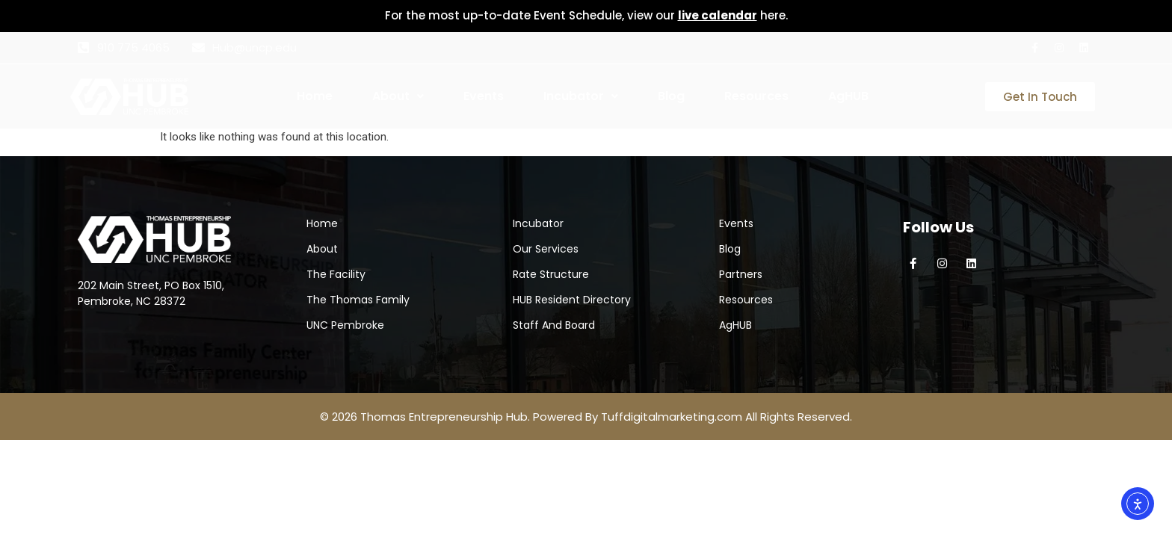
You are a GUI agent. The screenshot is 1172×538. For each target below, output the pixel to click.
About (398, 96)
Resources (756, 96)
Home (315, 96)
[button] (420, 96)
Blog (671, 96)
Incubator (580, 96)
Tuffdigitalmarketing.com (671, 416)
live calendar (717, 15)
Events (483, 96)
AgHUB (848, 96)
